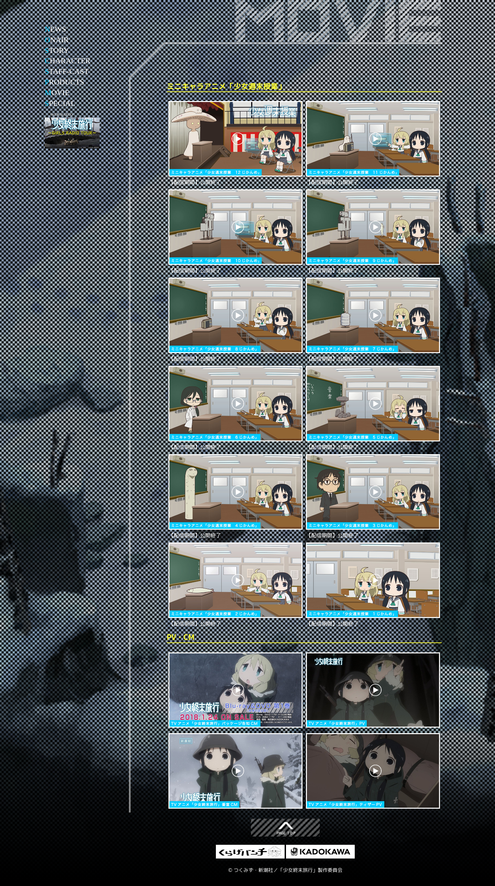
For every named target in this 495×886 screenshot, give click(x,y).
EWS (55, 29)
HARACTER (67, 60)
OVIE (57, 92)
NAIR (57, 39)
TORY (57, 50)
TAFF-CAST (67, 71)
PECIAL (60, 103)
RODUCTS (64, 82)
